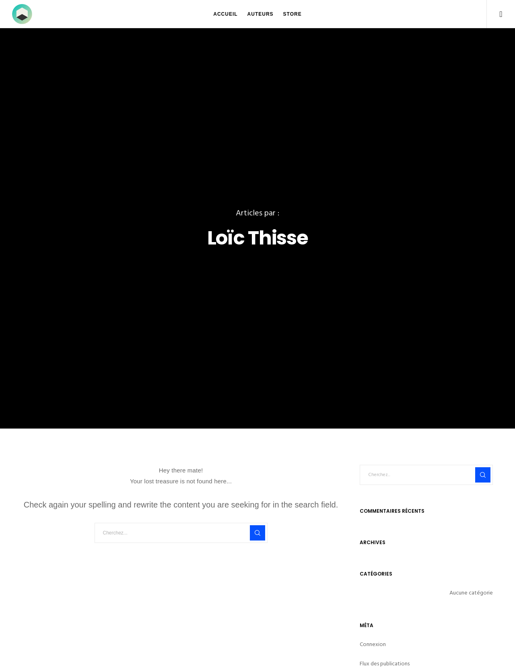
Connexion (373, 644)
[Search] (257, 533)
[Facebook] (496, 14)
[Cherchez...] (181, 533)
